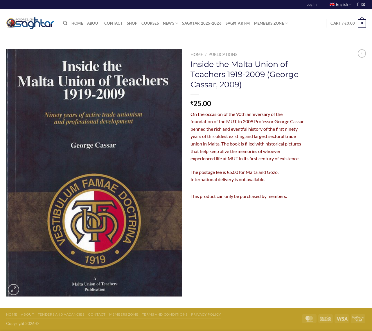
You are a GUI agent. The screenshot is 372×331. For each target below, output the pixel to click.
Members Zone (271, 23)
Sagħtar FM (238, 23)
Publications (223, 54)
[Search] (65, 23)
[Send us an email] (363, 5)
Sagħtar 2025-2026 (202, 23)
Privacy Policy (206, 314)
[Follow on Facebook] (358, 5)
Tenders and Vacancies (61, 314)
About (93, 23)
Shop (132, 23)
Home (77, 23)
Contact (113, 23)
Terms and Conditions (165, 314)
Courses (150, 23)
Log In (311, 4)
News (170, 23)
